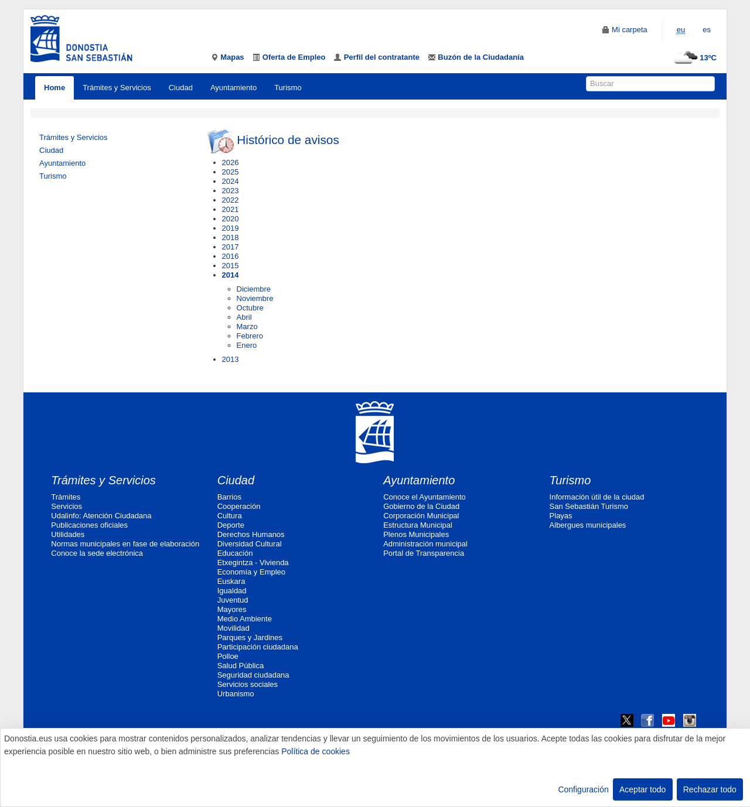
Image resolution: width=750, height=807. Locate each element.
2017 (230, 246)
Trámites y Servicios (117, 87)
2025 (230, 171)
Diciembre (254, 289)
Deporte (230, 525)
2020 (230, 218)
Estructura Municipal (417, 525)
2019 (230, 228)
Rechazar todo (710, 789)
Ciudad (181, 87)
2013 (230, 359)
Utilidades (67, 534)
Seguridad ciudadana (253, 675)
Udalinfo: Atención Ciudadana (101, 515)
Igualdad (232, 590)
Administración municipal (425, 543)
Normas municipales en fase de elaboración (125, 543)
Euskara (231, 581)
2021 (230, 209)
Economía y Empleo (251, 571)
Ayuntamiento (233, 87)
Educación (235, 553)
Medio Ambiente (244, 618)
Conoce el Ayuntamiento (424, 497)
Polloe (227, 656)
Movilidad (233, 628)
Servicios (66, 506)
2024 (230, 181)
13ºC (693, 57)
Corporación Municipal (421, 515)
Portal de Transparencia (423, 553)
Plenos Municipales (416, 534)
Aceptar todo (642, 789)
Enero (247, 345)
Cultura (229, 515)
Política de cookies (315, 751)
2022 (230, 200)
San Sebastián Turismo (589, 506)
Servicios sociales (247, 684)
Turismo (287, 87)
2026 (230, 162)
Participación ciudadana (257, 646)
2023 (230, 190)
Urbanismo (235, 693)
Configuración (583, 789)
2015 (230, 265)
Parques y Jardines (249, 637)
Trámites (65, 497)
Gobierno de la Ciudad (421, 506)
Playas (561, 515)
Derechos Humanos (251, 534)
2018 (230, 237)
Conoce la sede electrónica (97, 553)
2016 (230, 256)
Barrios (229, 497)
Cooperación (239, 506)
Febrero (250, 335)
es (707, 29)
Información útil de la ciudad (597, 497)
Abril (244, 317)
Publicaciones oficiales (89, 525)
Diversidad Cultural (249, 543)
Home (54, 87)
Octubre (250, 307)
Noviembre (255, 298)
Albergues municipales (588, 525)
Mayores (232, 609)
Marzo (247, 326)
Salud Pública (240, 665)
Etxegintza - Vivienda (253, 562)
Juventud (232, 600)
